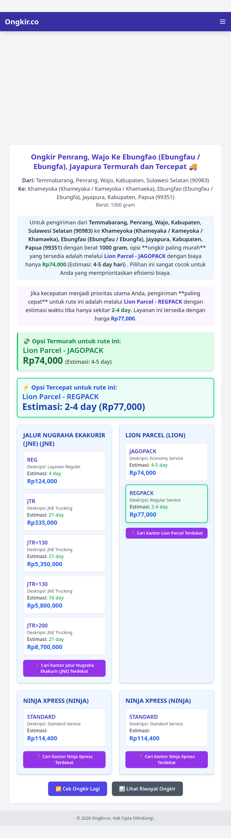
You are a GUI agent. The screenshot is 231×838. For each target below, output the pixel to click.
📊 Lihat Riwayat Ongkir (147, 788)
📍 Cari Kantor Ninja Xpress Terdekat (64, 759)
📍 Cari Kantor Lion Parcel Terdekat (167, 533)
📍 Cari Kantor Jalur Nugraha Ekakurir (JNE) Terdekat (64, 668)
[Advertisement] (115, 86)
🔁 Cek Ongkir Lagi (77, 788)
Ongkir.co (22, 21)
